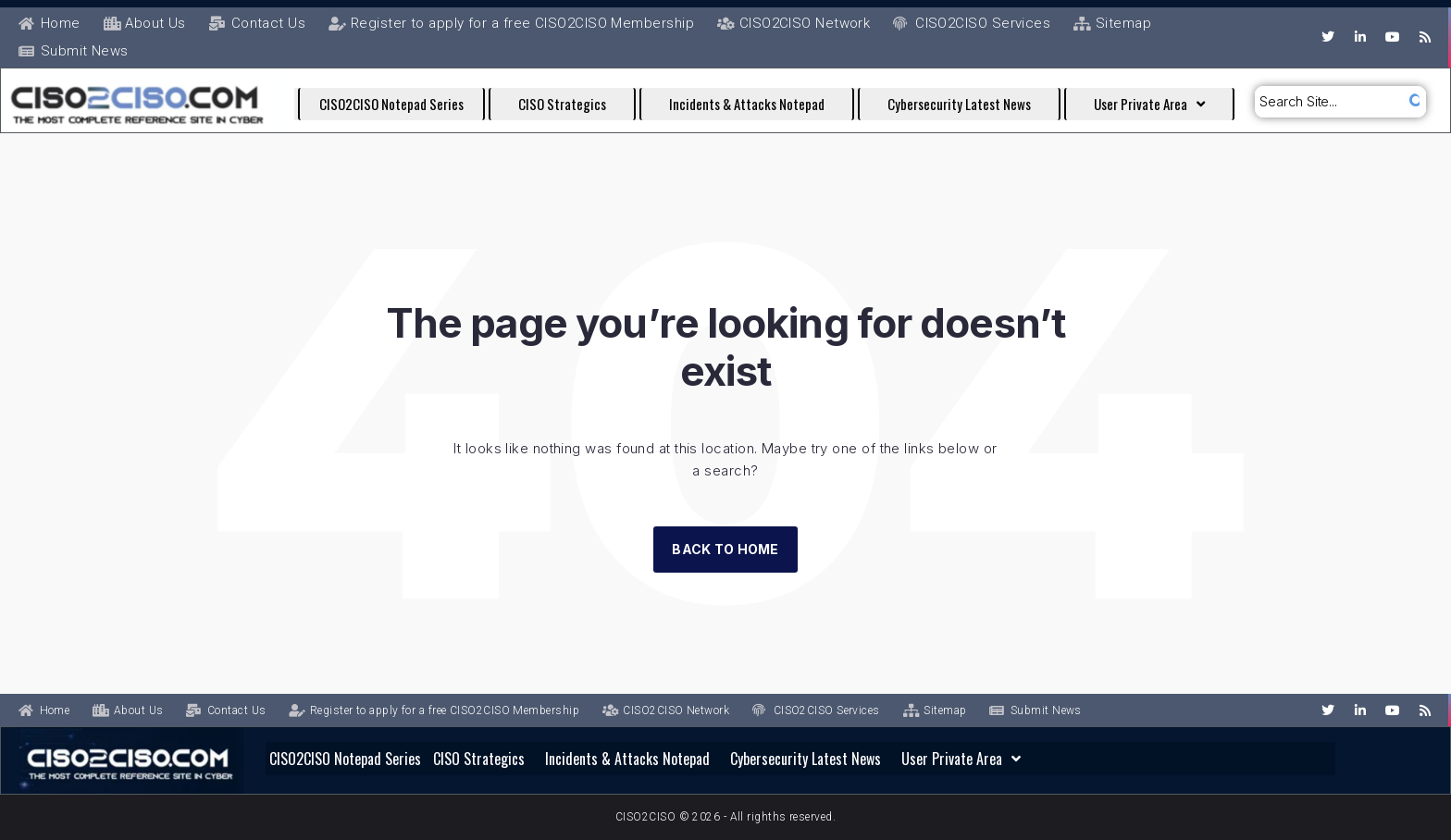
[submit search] (1412, 101)
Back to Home (725, 549)
